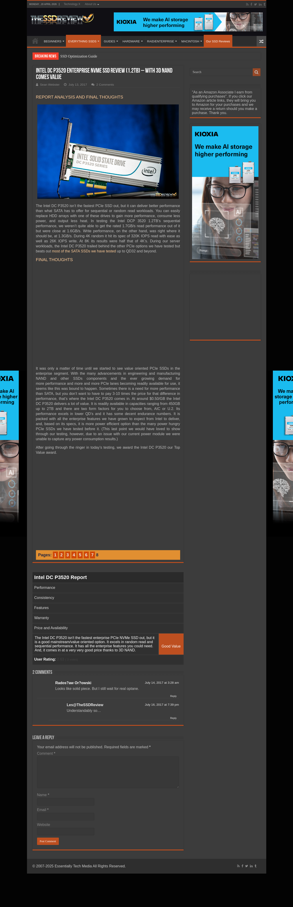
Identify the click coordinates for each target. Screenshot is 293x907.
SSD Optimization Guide (78, 56)
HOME (35, 41)
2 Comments (105, 84)
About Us (90, 4)
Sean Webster (50, 84)
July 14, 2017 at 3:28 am (162, 682)
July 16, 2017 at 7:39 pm (162, 704)
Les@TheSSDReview (85, 705)
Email (43, 810)
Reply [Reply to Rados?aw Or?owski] (173, 696)
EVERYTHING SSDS (82, 41)
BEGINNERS (53, 41)
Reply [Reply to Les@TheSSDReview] (173, 718)
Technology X (72, 4)
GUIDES (109, 41)
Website (43, 825)
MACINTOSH (190, 41)
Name (43, 795)
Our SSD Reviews (218, 41)
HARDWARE (131, 41)
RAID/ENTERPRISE (160, 41)
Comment (46, 753)
